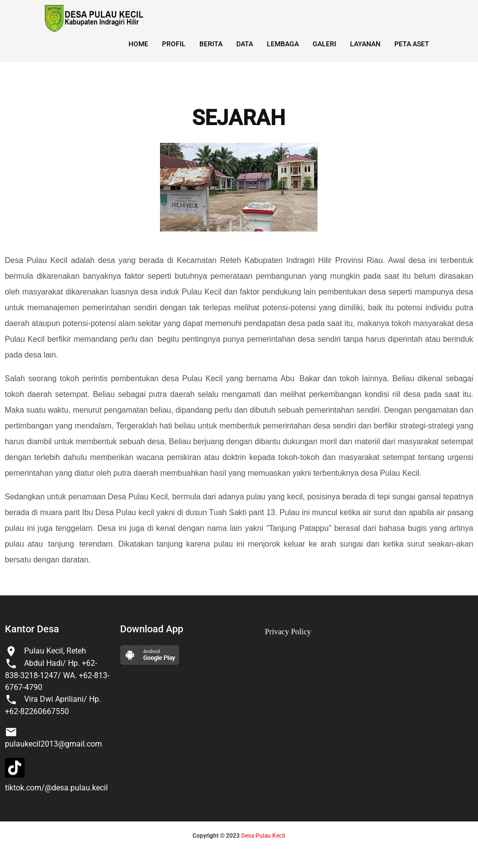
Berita (211, 44)
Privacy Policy (288, 631)
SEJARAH (239, 118)
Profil (174, 44)
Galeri (324, 44)
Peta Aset (411, 44)
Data (244, 44)
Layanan (365, 44)
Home (138, 44)
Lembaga (283, 44)
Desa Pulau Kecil (263, 835)
